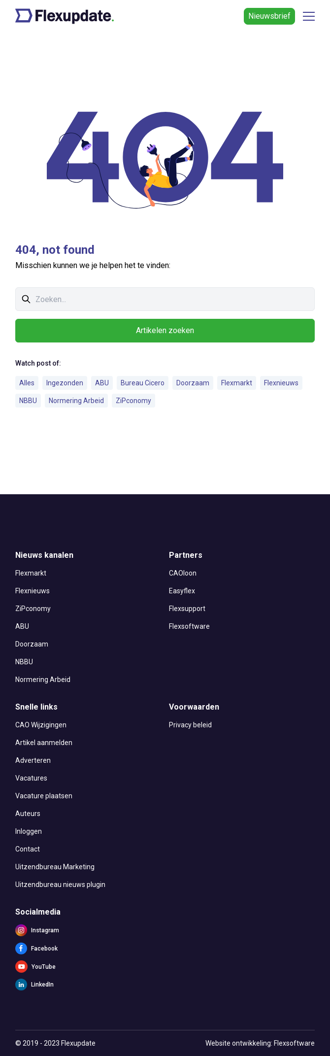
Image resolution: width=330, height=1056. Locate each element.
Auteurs (27, 814)
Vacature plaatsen (43, 796)
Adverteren (33, 760)
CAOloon (183, 573)
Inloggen (28, 831)
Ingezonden (64, 383)
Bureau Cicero (143, 383)
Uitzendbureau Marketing (55, 867)
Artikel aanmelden (43, 743)
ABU (102, 383)
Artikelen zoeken (165, 330)
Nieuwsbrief (269, 16)
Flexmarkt (236, 383)
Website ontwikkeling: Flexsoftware (260, 1043)
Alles (26, 383)
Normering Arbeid (76, 401)
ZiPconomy (133, 401)
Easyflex (182, 591)
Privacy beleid (190, 725)
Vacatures (31, 778)
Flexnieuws (281, 383)
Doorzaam (192, 383)
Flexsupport (187, 609)
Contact (27, 849)
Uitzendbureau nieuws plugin (60, 884)
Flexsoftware (189, 626)
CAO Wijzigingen (40, 725)
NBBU (28, 401)
